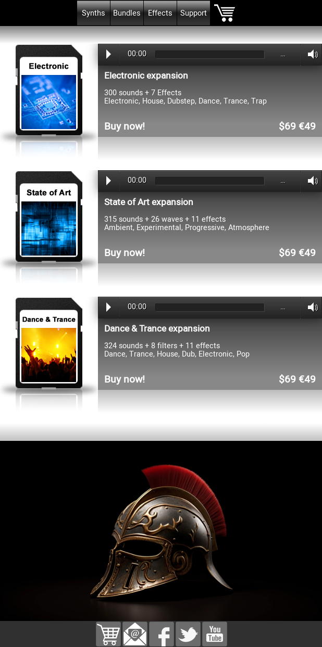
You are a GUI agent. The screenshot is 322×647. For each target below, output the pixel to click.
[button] (134, 628)
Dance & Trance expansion (157, 328)
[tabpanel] (161, 32)
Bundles (127, 13)
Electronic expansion (146, 75)
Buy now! (124, 126)
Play (108, 54)
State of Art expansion (148, 202)
